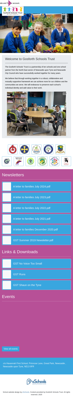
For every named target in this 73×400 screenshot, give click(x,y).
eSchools (25, 392)
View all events (11, 349)
